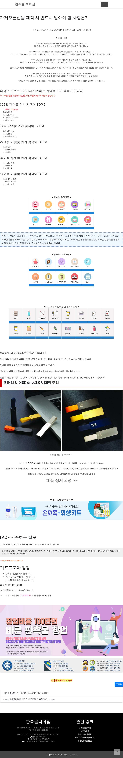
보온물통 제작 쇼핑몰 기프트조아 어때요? (25, 692)
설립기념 (85, 731)
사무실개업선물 (11, 109)
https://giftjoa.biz (26, 590)
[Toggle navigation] (104, 4)
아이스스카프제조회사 (84, 737)
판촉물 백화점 (25, 4)
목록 (119, 684)
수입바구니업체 (85, 734)
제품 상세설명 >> (61, 480)
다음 (13, 595)
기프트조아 (67, 455)
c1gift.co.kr (73, 754)
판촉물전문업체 (92, 239)
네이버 (6, 595)
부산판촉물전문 (85, 740)
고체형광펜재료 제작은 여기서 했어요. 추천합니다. (29, 699)
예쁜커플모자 (85, 728)
